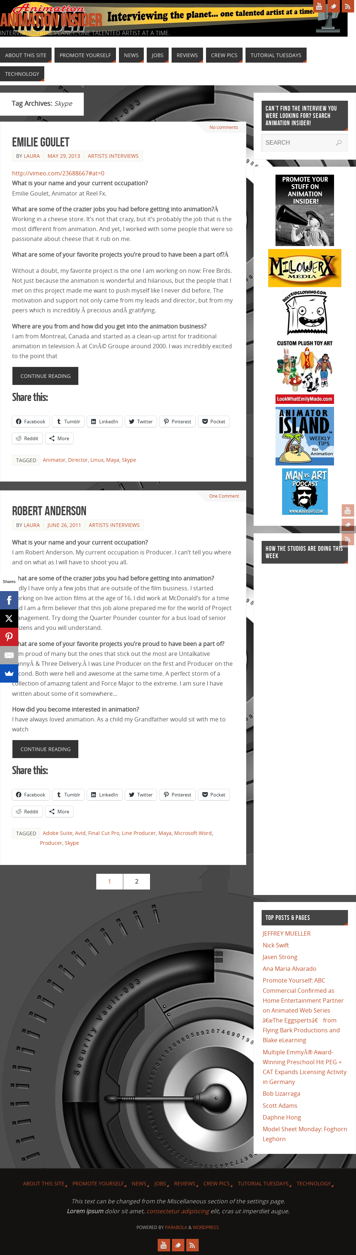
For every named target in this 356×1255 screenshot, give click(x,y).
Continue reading (45, 375)
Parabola (176, 1227)
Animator (54, 459)
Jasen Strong (280, 957)
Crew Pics (216, 1183)
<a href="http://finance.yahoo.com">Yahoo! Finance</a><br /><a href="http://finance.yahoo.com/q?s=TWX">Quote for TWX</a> (291, 725)
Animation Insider (51, 20)
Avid (80, 832)
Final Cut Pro (103, 832)
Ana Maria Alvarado (289, 969)
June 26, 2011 (64, 524)
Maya (112, 459)
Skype (129, 459)
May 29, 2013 (64, 155)
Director (78, 459)
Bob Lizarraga (281, 1093)
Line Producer (139, 832)
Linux (97, 459)
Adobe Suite (57, 832)
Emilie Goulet (41, 142)
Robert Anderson (49, 511)
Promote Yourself (98, 1183)
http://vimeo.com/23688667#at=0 (58, 173)
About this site (43, 1183)
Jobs (160, 1183)
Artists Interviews (113, 155)
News (139, 1183)
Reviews (184, 1183)
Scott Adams (280, 1106)
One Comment (222, 496)
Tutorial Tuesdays (263, 1183)
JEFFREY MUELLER (287, 933)
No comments (223, 127)
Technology (314, 1183)
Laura (32, 155)
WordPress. (206, 1227)
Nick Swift (276, 945)
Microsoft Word (193, 832)
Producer (51, 842)
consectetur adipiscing (177, 1211)
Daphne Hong (282, 1117)
